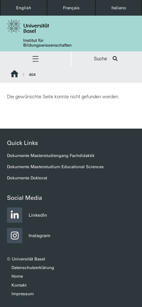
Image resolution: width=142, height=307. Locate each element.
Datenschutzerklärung (32, 267)
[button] (35, 58)
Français (71, 7)
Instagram (28, 235)
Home (17, 276)
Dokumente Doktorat (27, 178)
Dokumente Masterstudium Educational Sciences (55, 166)
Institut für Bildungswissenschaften (47, 43)
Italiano (118, 7)
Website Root (14, 73)
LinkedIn (27, 215)
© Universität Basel (26, 259)
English (23, 7)
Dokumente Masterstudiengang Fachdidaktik (51, 155)
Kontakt (18, 285)
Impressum (22, 293)
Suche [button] (107, 59)
